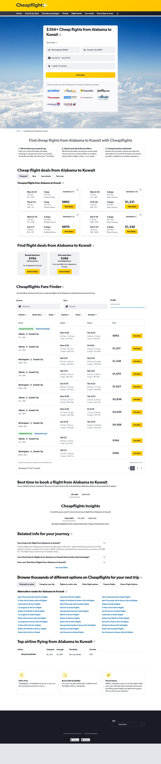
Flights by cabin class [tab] (68, 582)
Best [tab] (34, 174)
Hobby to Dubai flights (111, 602)
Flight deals (76, 14)
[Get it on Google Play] (75, 738)
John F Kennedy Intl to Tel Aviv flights (32, 595)
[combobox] (52, 42)
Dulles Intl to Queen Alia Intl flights (32, 616)
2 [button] (137, 466)
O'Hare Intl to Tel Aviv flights (29, 623)
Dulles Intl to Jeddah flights (113, 627)
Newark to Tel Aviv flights (70, 595)
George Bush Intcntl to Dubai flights (74, 609)
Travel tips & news (105, 14)
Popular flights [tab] (109, 582)
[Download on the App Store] (85, 738)
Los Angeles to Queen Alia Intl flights (33, 620)
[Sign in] (118, 14)
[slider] (145, 305)
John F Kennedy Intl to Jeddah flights (74, 602)
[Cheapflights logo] (30, 5)
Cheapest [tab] (23, 174)
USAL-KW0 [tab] (69, 516)
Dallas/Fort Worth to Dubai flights (115, 616)
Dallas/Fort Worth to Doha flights (31, 609)
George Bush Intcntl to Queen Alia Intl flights (78, 623)
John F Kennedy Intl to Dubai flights (116, 595)
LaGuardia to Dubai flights (112, 613)
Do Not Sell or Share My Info (72, 731)
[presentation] (60, 35)
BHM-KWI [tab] (86, 492)
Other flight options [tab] (90, 582)
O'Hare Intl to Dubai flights (113, 606)
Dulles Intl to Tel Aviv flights (29, 630)
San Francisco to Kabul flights (72, 630)
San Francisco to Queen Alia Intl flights (117, 630)
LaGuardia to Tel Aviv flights (29, 602)
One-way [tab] (60, 174)
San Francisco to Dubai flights (114, 609)
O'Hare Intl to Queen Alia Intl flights (32, 598)
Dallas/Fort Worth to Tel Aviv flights (32, 627)
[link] (32, 269)
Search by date (32, 14)
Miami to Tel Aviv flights (69, 613)
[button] (61, 57)
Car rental (89, 14)
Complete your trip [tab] (47, 582)
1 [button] (132, 466)
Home (19, 14)
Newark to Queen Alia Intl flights (115, 620)
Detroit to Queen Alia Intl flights (115, 623)
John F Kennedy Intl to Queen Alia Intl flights (119, 598)
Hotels (65, 14)
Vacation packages (50, 14)
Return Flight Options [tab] (129, 582)
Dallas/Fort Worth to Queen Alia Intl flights (77, 598)
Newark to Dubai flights (69, 606)
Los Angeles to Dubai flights (29, 613)
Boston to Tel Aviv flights (70, 616)
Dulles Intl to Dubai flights (70, 620)
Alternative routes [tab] (26, 582)
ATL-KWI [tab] (74, 492)
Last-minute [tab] (46, 174)
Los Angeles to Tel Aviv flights (30, 606)
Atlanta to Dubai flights (69, 627)
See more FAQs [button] (61, 565)
